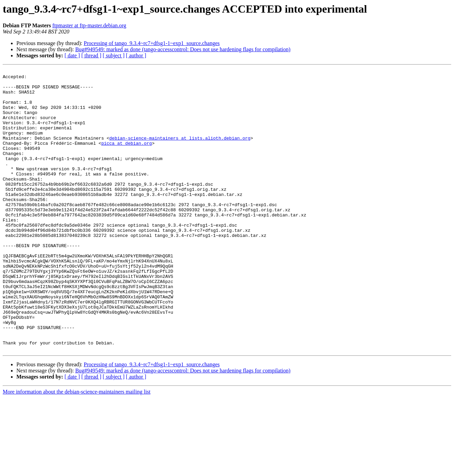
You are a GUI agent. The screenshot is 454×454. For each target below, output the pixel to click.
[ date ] (72, 55)
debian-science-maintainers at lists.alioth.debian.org (179, 152)
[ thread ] (91, 55)
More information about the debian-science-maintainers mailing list (77, 448)
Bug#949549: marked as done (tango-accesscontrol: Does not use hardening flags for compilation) (182, 49)
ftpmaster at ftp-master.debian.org (89, 25)
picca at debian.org (126, 158)
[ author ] (136, 55)
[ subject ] (114, 55)
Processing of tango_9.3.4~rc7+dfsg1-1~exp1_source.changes (151, 43)
